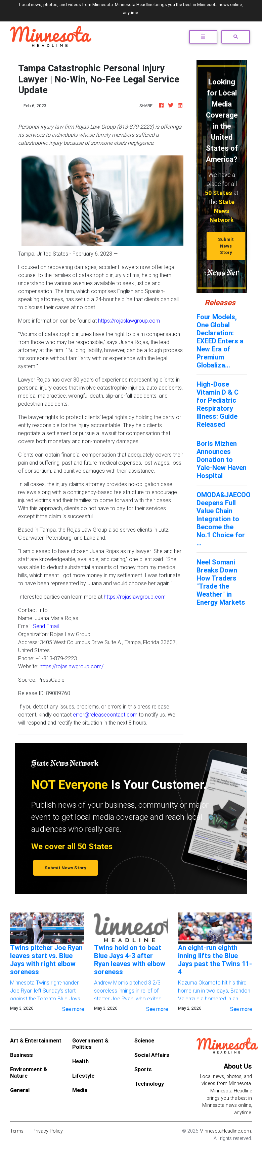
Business (21, 1055)
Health (80, 1061)
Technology (149, 1083)
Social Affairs (151, 1055)
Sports (143, 1069)
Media (79, 1090)
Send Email (46, 626)
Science (144, 1040)
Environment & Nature (28, 1072)
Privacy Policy (48, 1131)
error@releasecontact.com (105, 714)
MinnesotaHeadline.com (225, 1131)
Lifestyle (83, 1075)
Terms (17, 1131)
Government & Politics (90, 1043)
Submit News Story (226, 245)
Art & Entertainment (35, 1040)
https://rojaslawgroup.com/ (71, 666)
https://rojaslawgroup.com (129, 320)
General (20, 1090)
